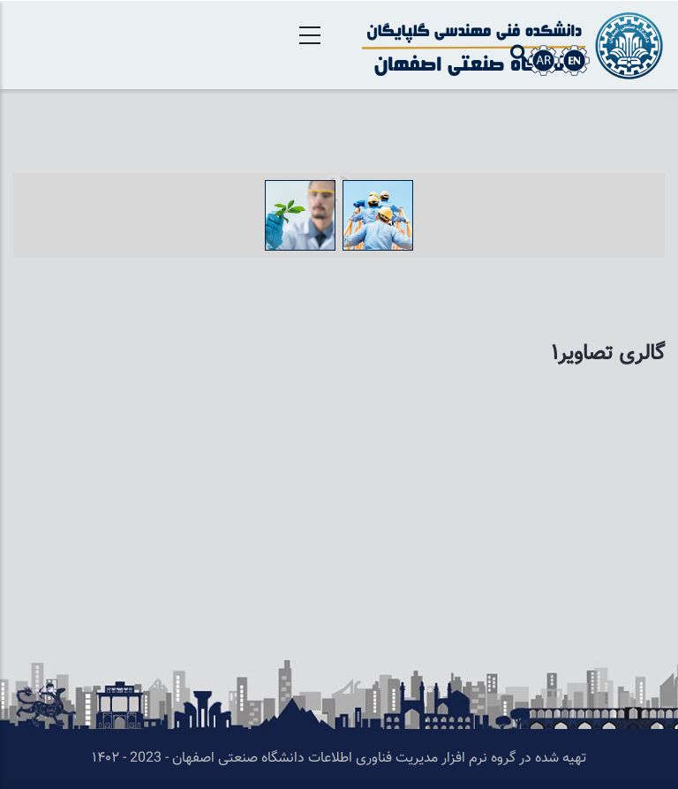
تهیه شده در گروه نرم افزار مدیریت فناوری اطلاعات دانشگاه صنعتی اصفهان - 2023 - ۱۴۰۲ (339, 759)
